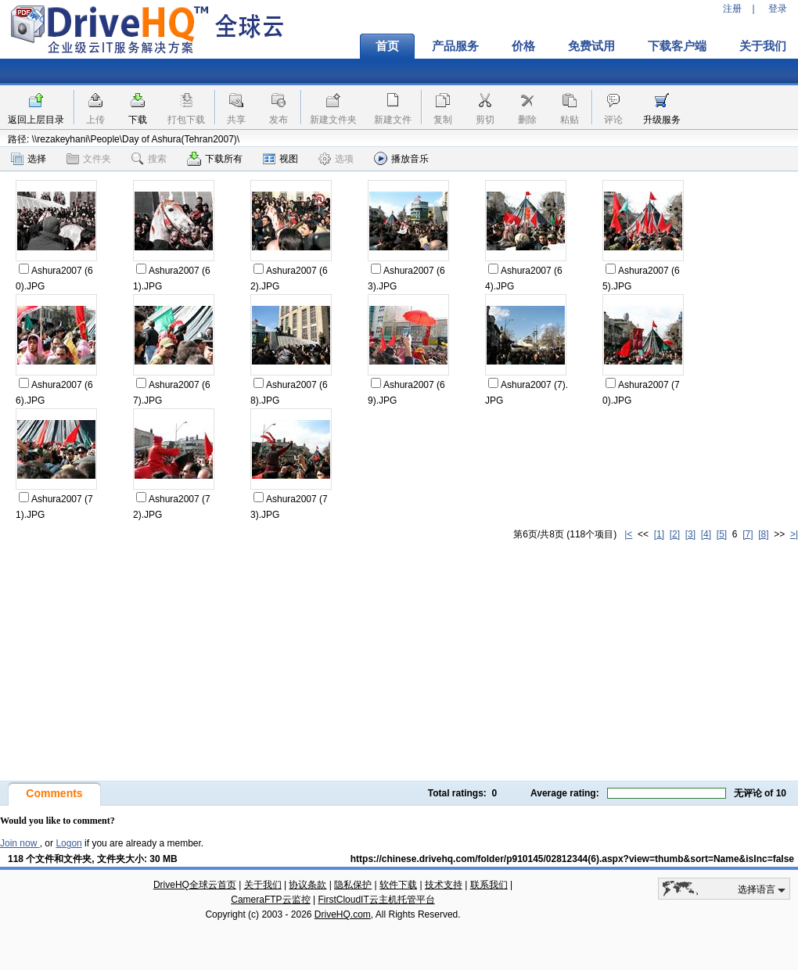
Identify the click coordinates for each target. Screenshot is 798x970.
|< (628, 534)
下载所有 (215, 159)
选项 (336, 159)
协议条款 (307, 884)
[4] (706, 534)
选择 (28, 159)
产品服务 (455, 46)
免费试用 (591, 46)
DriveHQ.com (343, 914)
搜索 (149, 159)
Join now (20, 843)
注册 (732, 8)
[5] (722, 534)
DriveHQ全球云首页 (194, 884)
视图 (280, 158)
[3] (690, 534)
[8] (763, 534)
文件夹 (88, 158)
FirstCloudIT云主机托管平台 (376, 899)
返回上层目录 (36, 119)
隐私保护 (353, 884)
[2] (675, 534)
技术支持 (443, 884)
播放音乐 (401, 158)
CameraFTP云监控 (270, 899)
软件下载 (398, 884)
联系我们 (489, 884)
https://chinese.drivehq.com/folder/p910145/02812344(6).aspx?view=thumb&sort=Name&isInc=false (572, 858)
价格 (523, 46)
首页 (387, 46)
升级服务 (662, 119)
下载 (137, 119)
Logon (68, 843)
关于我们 (263, 884)
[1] (659, 534)
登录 (777, 8)
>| (794, 534)
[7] (747, 534)
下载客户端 (677, 46)
